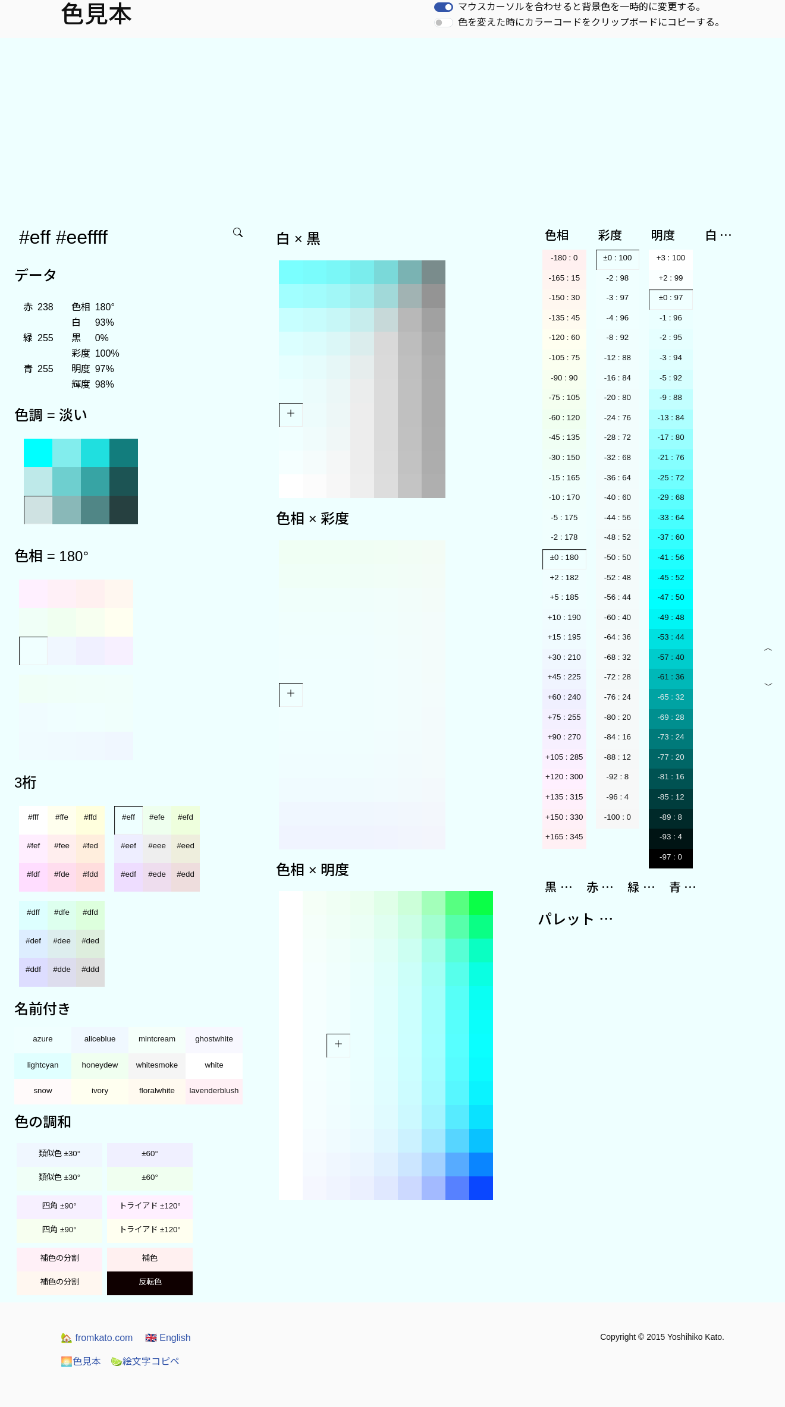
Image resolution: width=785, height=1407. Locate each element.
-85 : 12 (670, 796)
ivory (100, 1090)
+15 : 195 (564, 636)
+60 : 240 (564, 697)
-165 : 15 (564, 277)
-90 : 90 (564, 377)
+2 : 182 (564, 577)
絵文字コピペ (145, 1361)
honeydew (100, 1064)
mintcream (157, 1038)
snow (42, 1090)
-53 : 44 (670, 636)
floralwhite (157, 1090)
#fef (33, 845)
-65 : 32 (670, 697)
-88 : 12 (617, 757)
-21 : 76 (670, 457)
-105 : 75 (564, 357)
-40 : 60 (617, 497)
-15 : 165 (564, 477)
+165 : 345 (564, 836)
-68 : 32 (617, 657)
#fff (33, 817)
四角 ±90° (59, 1205)
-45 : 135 (564, 437)
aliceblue (100, 1038)
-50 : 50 (617, 557)
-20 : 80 (617, 397)
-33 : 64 (670, 517)
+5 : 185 (564, 597)
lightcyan (43, 1064)
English (168, 1338)
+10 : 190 (564, 617)
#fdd (90, 874)
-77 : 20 (670, 757)
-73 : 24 (670, 736)
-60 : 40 (617, 617)
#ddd (90, 969)
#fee (62, 845)
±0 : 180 (564, 557)
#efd (185, 817)
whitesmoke (157, 1064)
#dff (33, 912)
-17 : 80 (670, 437)
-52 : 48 (617, 577)
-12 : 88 (617, 357)
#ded (90, 940)
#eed (185, 845)
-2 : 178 (564, 537)
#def (33, 940)
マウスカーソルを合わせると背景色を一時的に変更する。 (581, 7)
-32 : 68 (617, 457)
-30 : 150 (564, 457)
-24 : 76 (617, 417)
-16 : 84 (617, 377)
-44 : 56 (617, 517)
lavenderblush (214, 1090)
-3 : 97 (617, 297)
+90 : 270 (564, 736)
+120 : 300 (564, 776)
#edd (185, 874)
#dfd (90, 912)
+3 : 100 (671, 257)
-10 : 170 (564, 497)
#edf (128, 874)
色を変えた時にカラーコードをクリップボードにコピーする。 (591, 22)
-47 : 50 (670, 597)
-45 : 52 (670, 577)
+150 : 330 (564, 817)
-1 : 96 (671, 317)
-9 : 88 (671, 397)
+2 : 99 (670, 277)
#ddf (33, 969)
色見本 (81, 1361)
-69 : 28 (670, 717)
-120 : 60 (564, 337)
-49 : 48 (670, 617)
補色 (150, 1258)
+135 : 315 (564, 796)
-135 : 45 (564, 317)
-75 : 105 (564, 397)
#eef (128, 845)
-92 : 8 (617, 776)
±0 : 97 (671, 297)
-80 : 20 (617, 717)
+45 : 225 (564, 676)
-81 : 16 (670, 776)
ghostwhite (214, 1038)
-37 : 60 (670, 537)
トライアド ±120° (150, 1205)
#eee (157, 845)
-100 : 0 (617, 817)
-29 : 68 (670, 497)
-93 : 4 (671, 836)
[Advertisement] (392, 127)
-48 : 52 (617, 537)
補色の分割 (59, 1258)
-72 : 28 (617, 676)
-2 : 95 (671, 337)
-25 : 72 (670, 477)
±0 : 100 (617, 257)
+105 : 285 (564, 757)
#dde (62, 969)
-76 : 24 (617, 697)
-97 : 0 (671, 856)
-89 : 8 (671, 817)
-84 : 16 (617, 736)
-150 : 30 (564, 297)
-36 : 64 (617, 477)
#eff (128, 817)
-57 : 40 (670, 657)
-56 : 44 (617, 597)
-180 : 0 (564, 257)
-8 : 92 (617, 337)
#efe (157, 817)
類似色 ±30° (59, 1153)
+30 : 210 (564, 657)
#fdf (33, 874)
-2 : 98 (617, 277)
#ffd (90, 817)
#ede (157, 874)
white (214, 1064)
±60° (150, 1153)
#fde (62, 874)
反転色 (150, 1281)
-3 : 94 (671, 357)
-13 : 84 (670, 417)
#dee (62, 940)
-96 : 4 (617, 796)
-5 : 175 (564, 517)
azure (42, 1038)
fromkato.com (97, 1338)
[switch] (443, 7)
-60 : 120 (564, 417)
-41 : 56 (670, 557)
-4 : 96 (617, 317)
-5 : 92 (671, 377)
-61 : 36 (670, 676)
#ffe (61, 817)
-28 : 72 (617, 437)
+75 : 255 (564, 717)
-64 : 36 (617, 636)
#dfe (62, 912)
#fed (90, 845)
